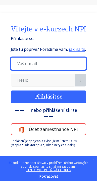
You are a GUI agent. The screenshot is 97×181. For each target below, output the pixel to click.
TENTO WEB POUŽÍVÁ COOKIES (48, 170)
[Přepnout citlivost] (80, 80)
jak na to (77, 49)
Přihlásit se (48, 97)
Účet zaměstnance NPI (48, 129)
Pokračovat (48, 176)
